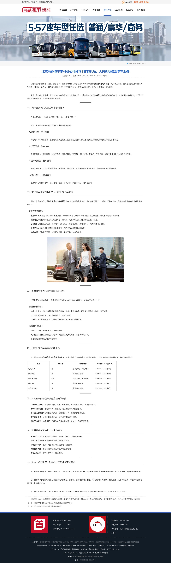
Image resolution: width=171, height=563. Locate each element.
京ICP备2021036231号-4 (88, 560)
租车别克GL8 (133, 542)
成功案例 (119, 10)
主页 (136, 63)
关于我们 (74, 10)
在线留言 (130, 10)
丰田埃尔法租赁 (111, 542)
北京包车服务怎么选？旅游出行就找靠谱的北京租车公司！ (54, 503)
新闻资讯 (107, 10)
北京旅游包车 (68, 542)
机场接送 (96, 10)
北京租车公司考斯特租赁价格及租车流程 (47, 506)
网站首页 (63, 10)
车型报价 (85, 10)
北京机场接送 (100, 542)
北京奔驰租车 (78, 542)
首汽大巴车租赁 (89, 542)
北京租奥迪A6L (123, 542)
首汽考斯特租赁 (57, 542)
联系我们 (141, 10)
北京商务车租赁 (45, 542)
